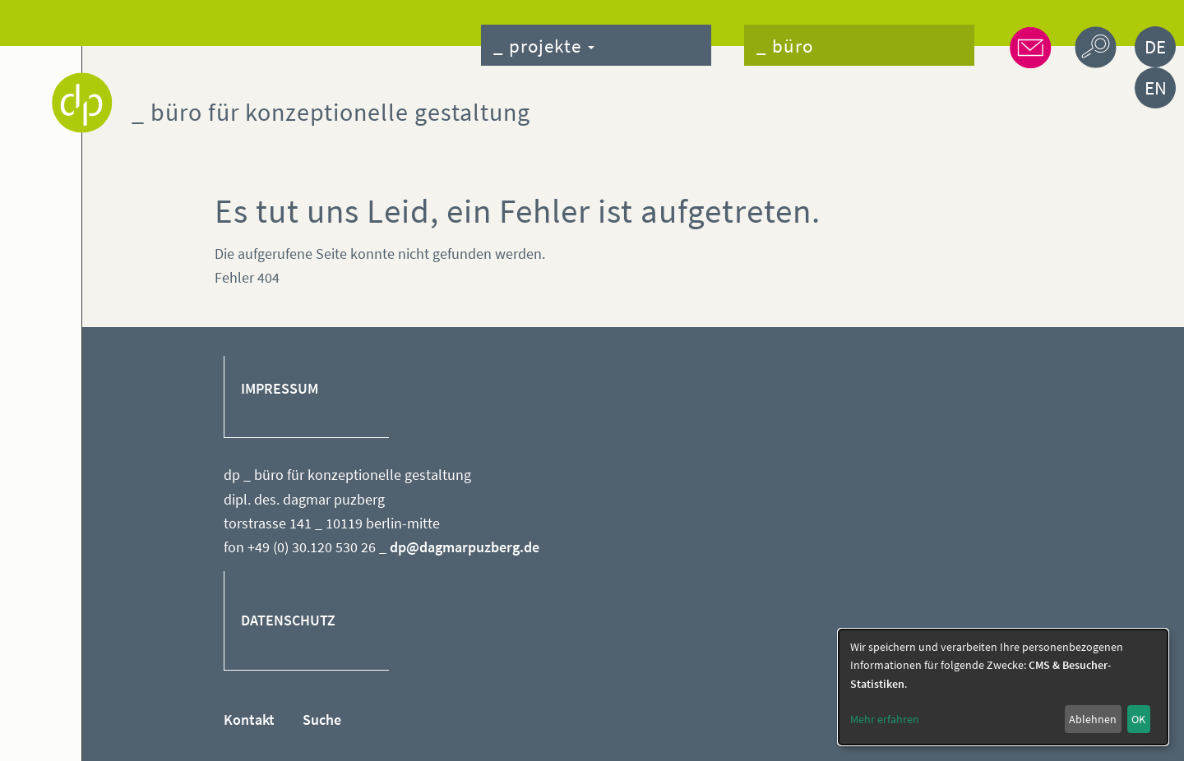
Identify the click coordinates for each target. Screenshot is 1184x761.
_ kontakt (1029, 47)
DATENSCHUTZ (288, 620)
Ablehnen (1093, 719)
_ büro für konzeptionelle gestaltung (331, 111)
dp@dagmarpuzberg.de (464, 546)
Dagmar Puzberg (82, 103)
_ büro (784, 46)
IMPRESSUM (279, 388)
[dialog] (1003, 687)
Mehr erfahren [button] (884, 719)
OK (1138, 719)
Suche (322, 719)
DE (1155, 46)
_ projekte (543, 46)
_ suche (1095, 47)
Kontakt (249, 719)
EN (1156, 87)
